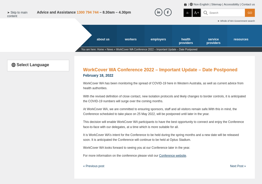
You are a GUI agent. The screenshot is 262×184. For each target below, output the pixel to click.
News (110, 49)
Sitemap (216, 4)
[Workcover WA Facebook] (168, 12)
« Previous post (93, 166)
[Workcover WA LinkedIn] (158, 12)
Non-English (201, 4)
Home (100, 49)
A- (187, 13)
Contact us (248, 4)
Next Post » (238, 166)
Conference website (172, 155)
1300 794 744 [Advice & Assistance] (88, 12)
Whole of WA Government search (237, 21)
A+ (196, 12)
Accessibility (231, 4)
